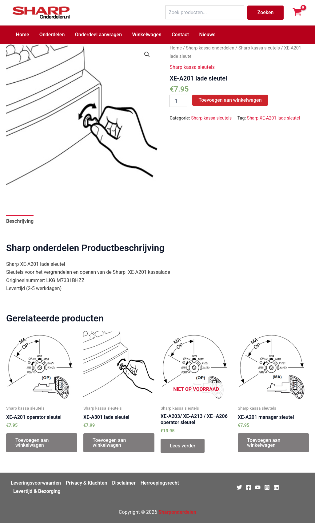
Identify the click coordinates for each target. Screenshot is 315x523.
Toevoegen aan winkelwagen (229, 100)
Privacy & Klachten (86, 483)
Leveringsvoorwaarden (36, 483)
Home (22, 34)
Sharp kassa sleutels (259, 48)
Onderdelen (51, 34)
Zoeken (265, 12)
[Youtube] (258, 487)
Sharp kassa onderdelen (210, 48)
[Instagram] (267, 487)
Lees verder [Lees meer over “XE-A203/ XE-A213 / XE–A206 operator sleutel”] (182, 446)
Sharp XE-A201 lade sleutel (273, 118)
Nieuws (205, 34)
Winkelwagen (145, 34)
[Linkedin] (276, 487)
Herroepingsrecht (160, 483)
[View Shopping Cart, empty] (297, 12)
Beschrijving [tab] (20, 221)
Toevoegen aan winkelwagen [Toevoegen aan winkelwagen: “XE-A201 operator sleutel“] (32, 442)
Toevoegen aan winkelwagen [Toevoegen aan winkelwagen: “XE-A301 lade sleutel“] (109, 442)
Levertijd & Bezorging (37, 491)
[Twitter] (239, 487)
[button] (147, 54)
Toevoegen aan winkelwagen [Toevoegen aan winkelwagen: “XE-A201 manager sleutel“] (263, 442)
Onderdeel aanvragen (97, 34)
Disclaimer (123, 483)
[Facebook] (248, 487)
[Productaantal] (178, 101)
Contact (178, 34)
